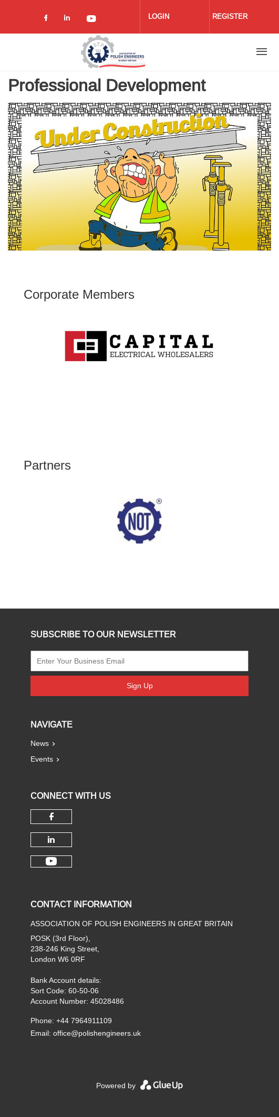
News (39, 743)
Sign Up (140, 685)
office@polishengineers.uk (97, 1033)
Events (41, 759)
